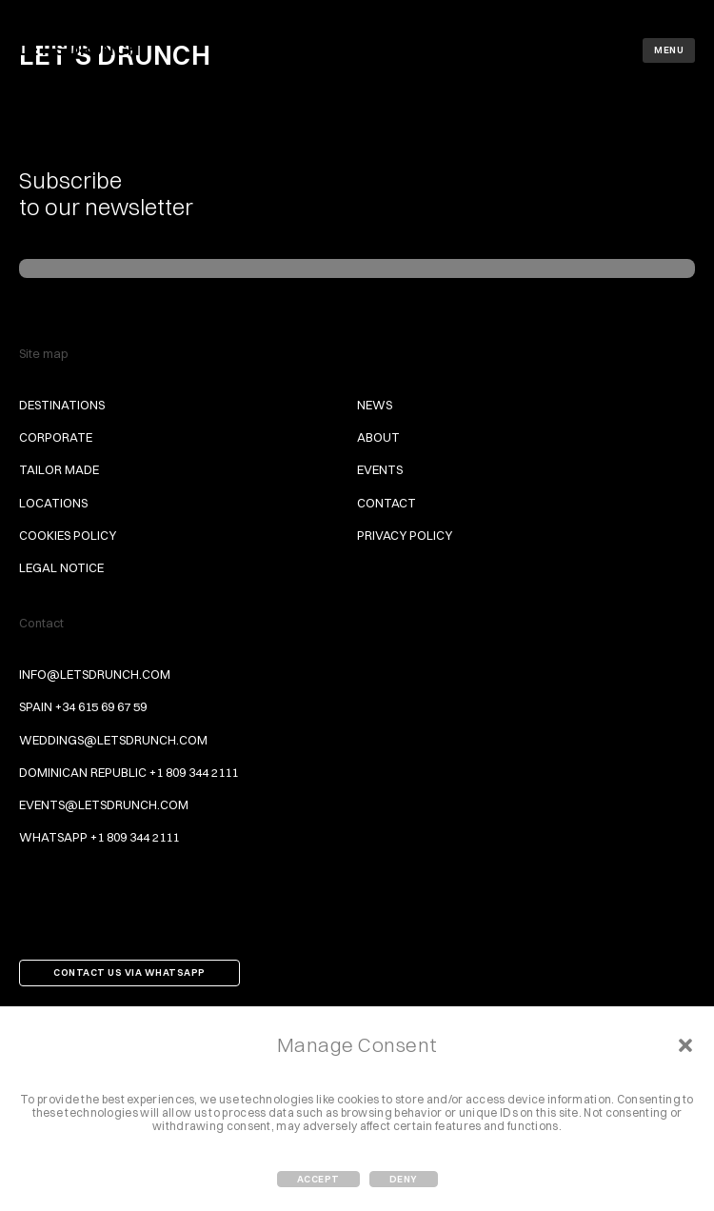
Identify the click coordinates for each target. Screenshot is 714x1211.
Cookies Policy (67, 535)
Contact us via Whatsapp (129, 972)
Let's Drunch (79, 49)
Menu (669, 50)
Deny (403, 1179)
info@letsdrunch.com (94, 674)
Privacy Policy (404, 535)
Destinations (62, 404)
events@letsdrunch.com (103, 804)
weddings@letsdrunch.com (113, 739)
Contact (386, 502)
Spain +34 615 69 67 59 (83, 706)
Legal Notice (61, 567)
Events (380, 469)
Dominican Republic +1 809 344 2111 (128, 772)
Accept (318, 1179)
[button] (685, 1045)
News (374, 404)
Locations (53, 502)
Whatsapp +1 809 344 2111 (99, 836)
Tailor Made (59, 469)
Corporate (55, 437)
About (378, 437)
